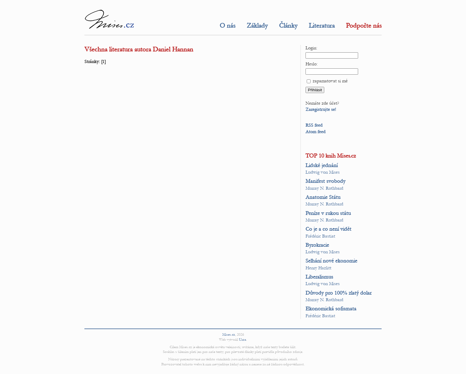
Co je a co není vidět (328, 229)
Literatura (322, 25)
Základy (257, 25)
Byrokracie (317, 245)
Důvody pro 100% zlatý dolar (338, 293)
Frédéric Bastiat (320, 236)
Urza (242, 339)
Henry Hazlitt (318, 268)
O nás (227, 25)
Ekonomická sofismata (331, 309)
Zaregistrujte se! (321, 109)
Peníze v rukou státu (328, 213)
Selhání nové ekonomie (331, 261)
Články (288, 25)
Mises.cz (228, 334)
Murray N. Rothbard (324, 188)
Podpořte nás (364, 25)
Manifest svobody (325, 181)
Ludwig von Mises (323, 172)
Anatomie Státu (323, 197)
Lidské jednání (322, 165)
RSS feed (314, 125)
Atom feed (315, 131)
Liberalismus (319, 277)
